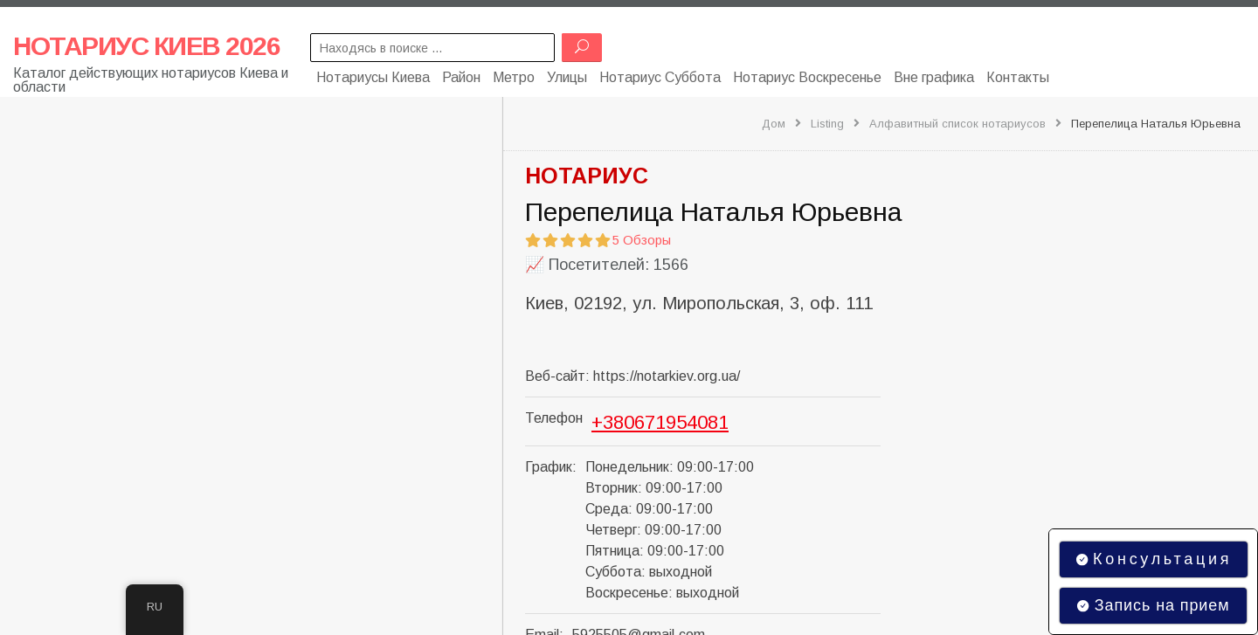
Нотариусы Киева (373, 76)
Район (461, 76)
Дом (773, 123)
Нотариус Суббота (660, 76)
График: (551, 466)
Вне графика (934, 76)
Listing (827, 123)
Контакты (1017, 76)
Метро (514, 76)
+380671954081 (660, 422)
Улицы (567, 76)
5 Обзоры (641, 240)
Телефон (554, 418)
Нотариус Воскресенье (807, 76)
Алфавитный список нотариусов (957, 123)
